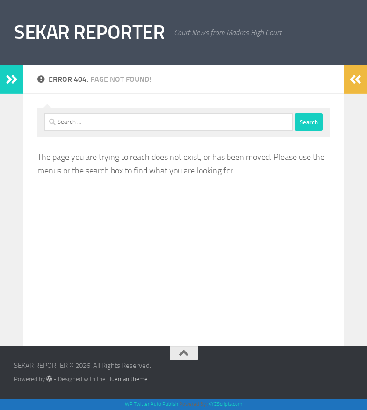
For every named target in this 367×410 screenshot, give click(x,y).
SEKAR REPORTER (89, 32)
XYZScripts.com (225, 404)
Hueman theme (127, 378)
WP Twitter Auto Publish (151, 404)
